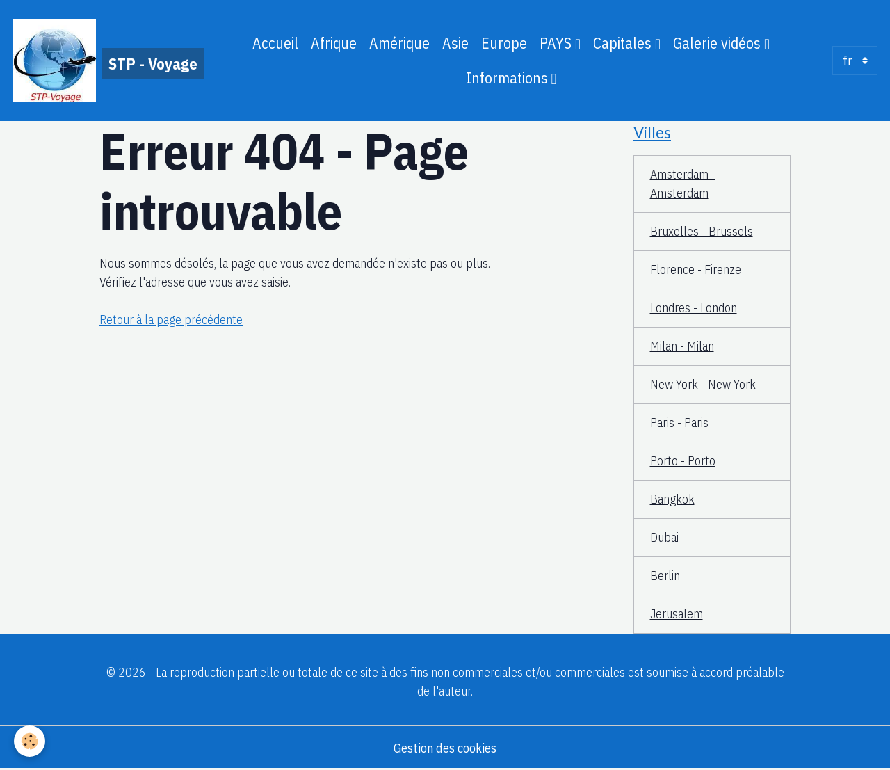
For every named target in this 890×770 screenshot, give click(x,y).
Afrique (334, 43)
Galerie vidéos (718, 43)
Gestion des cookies (445, 748)
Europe (504, 43)
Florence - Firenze (695, 270)
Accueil (275, 43)
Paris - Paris (679, 423)
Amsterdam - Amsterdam (682, 183)
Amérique (399, 43)
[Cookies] (29, 741)
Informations (508, 78)
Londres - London (693, 308)
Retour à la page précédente (171, 320)
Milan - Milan (682, 346)
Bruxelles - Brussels (701, 231)
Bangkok (672, 499)
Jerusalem (676, 614)
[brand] (104, 60)
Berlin (665, 576)
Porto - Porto (682, 461)
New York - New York (703, 384)
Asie (455, 43)
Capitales (624, 43)
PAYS (557, 43)
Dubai (664, 537)
